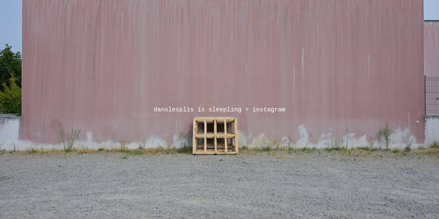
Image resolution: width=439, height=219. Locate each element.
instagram (268, 110)
